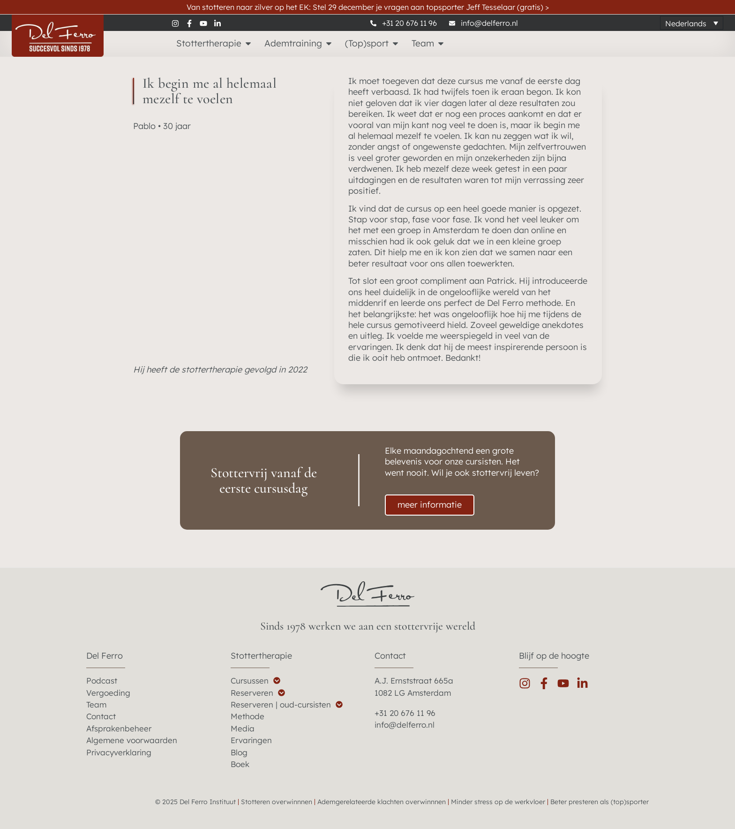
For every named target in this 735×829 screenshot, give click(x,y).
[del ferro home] (367, 594)
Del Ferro (104, 655)
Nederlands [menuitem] (685, 23)
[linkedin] (221, 23)
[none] (691, 23)
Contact (390, 655)
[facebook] (193, 23)
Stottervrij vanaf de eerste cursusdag (263, 480)
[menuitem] (691, 23)
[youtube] (207, 23)
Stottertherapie (261, 655)
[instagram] (179, 23)
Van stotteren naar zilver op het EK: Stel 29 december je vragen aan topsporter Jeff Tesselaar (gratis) (368, 7)
